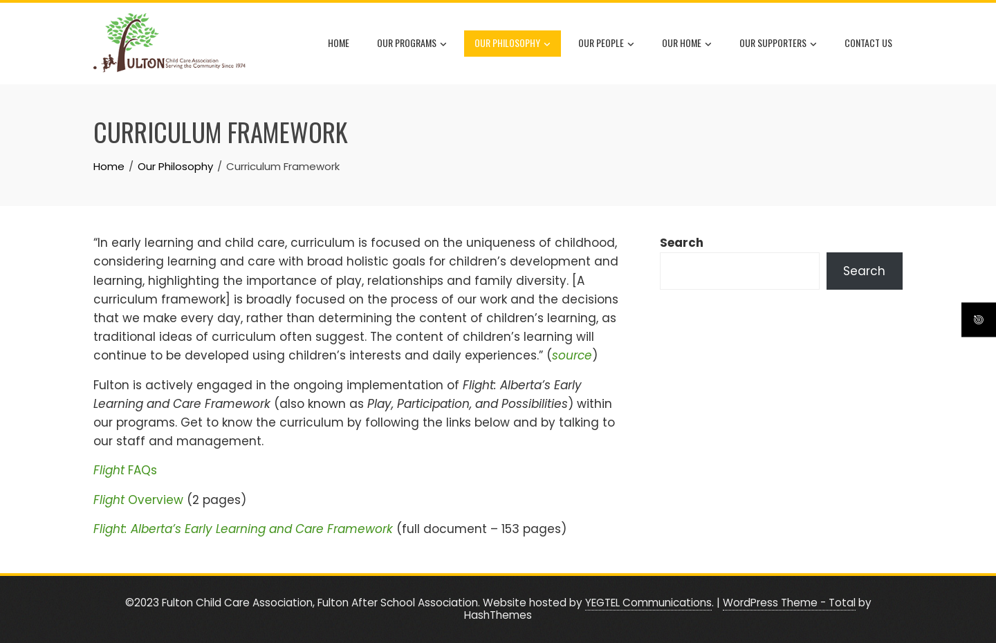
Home (338, 42)
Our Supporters (778, 43)
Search (681, 242)
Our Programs (412, 43)
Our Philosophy (512, 43)
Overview (138, 500)
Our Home (687, 43)
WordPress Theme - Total (789, 602)
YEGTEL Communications (648, 602)
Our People (606, 43)
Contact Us (868, 42)
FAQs (125, 470)
